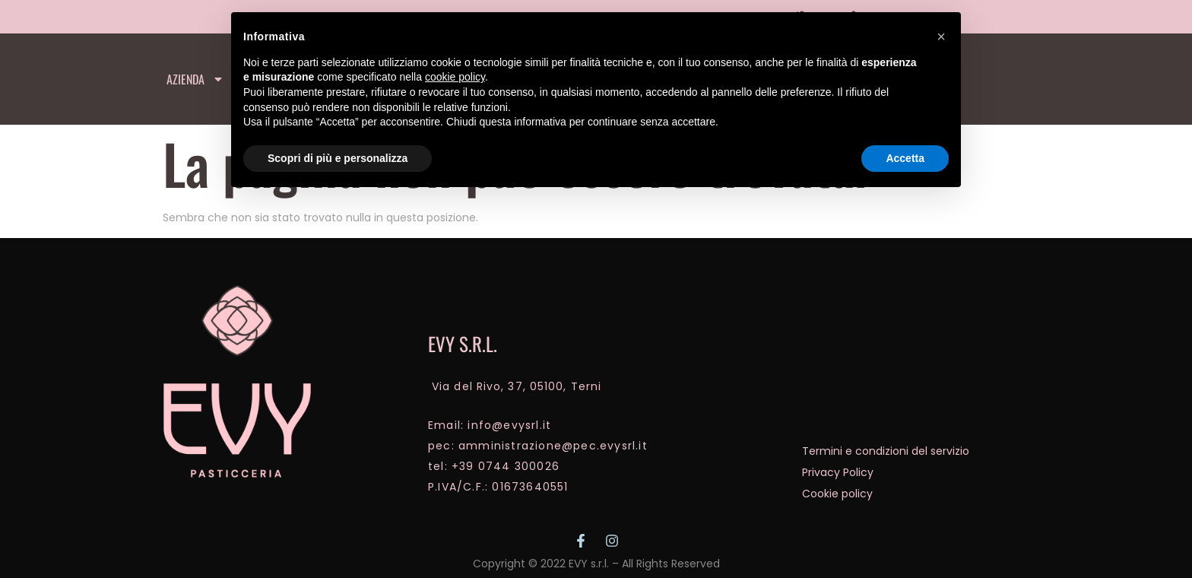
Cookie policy (837, 493)
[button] (941, 36)
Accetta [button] (905, 158)
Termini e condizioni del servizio (885, 451)
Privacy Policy (837, 472)
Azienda (195, 79)
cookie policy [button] (455, 77)
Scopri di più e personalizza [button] (337, 158)
